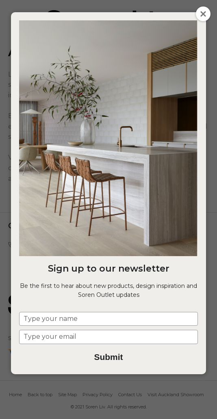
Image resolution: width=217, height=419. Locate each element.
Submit (108, 357)
